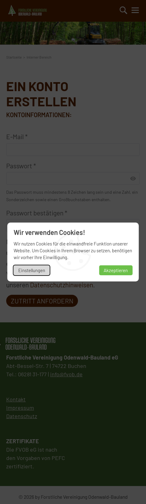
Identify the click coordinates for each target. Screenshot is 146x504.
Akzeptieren (116, 270)
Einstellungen (31, 270)
